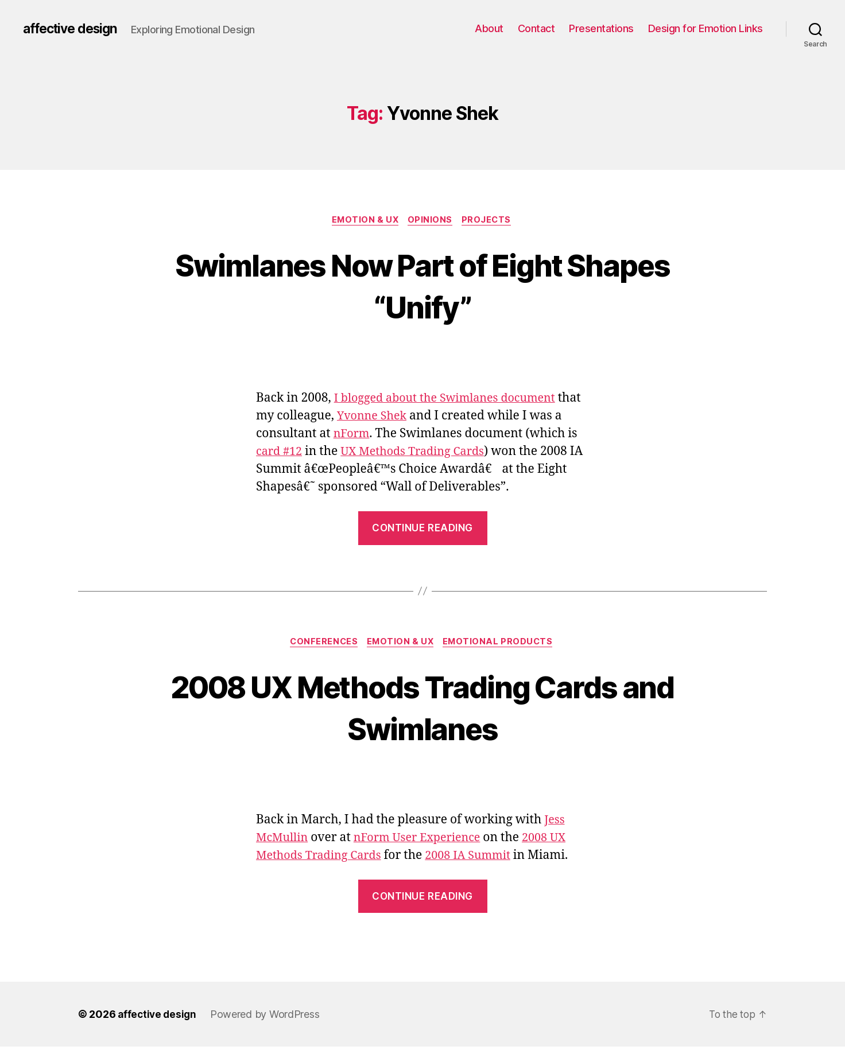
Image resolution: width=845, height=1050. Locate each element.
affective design (74, 29)
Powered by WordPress (268, 1018)
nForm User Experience (424, 840)
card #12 (292, 453)
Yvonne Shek (400, 417)
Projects (490, 221)
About (489, 28)
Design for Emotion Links (705, 28)
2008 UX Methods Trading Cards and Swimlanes (422, 709)
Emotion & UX (364, 221)
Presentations (601, 28)
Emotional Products (502, 644)
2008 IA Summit (478, 858)
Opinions (431, 221)
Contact (536, 28)
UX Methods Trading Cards (432, 453)
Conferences (321, 644)
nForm (362, 435)
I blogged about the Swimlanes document (451, 399)
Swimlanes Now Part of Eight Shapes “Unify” (422, 286)
